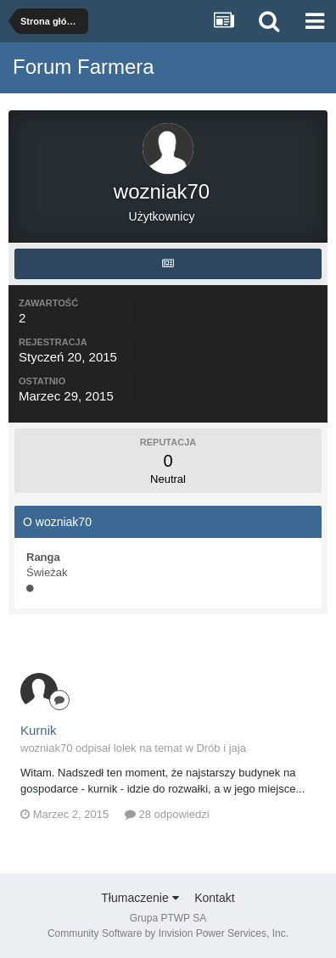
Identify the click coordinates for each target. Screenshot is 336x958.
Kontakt (214, 898)
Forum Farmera (83, 66)
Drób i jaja (221, 748)
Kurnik (38, 730)
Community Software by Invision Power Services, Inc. (168, 933)
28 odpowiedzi (167, 814)
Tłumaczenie (139, 898)
